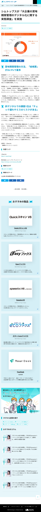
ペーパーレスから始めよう (22, 421)
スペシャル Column (8, 421)
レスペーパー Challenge (9, 424)
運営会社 (6, 506)
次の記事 (23, 189)
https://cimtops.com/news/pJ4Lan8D (11, 162)
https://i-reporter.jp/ (6, 156)
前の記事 (17, 189)
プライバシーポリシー (16, 506)
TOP (2, 5)
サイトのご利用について (31, 506)
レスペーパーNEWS (7, 28)
